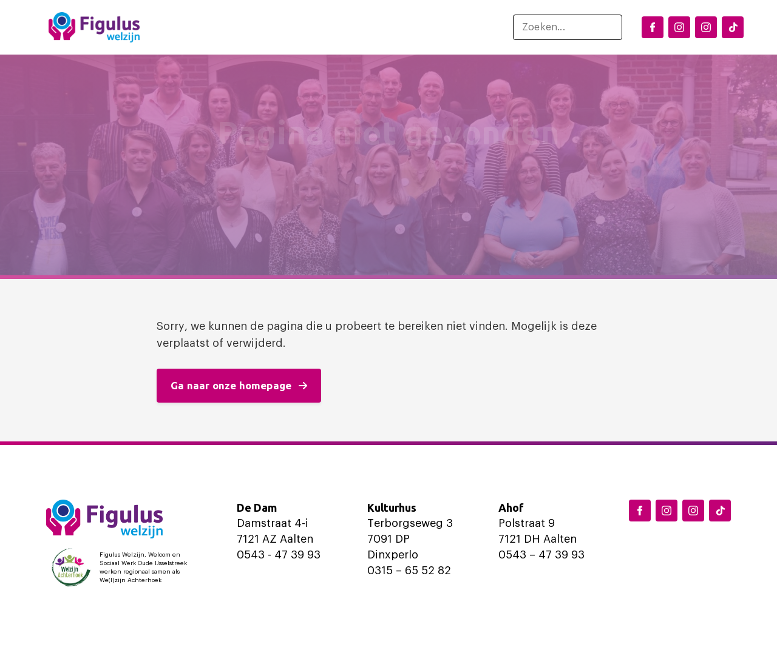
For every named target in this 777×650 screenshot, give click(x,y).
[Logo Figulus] (94, 27)
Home (173, 27)
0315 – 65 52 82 (409, 570)
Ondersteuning (363, 27)
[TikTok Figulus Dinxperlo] (733, 27)
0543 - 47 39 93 (279, 554)
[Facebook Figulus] (652, 27)
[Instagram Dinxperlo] (679, 27)
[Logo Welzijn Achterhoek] (122, 567)
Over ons (440, 27)
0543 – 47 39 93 (541, 554)
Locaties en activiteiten (251, 27)
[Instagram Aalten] (706, 27)
